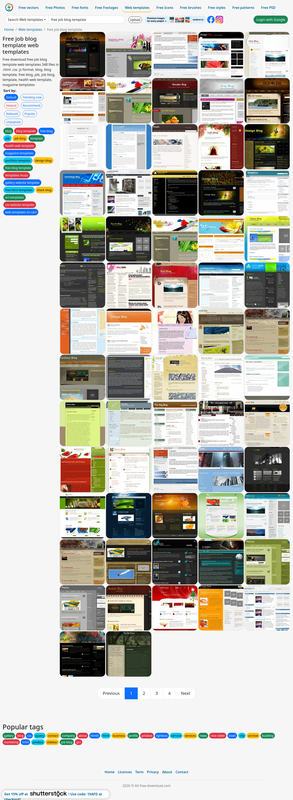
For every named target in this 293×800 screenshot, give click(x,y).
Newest (11, 105)
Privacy (153, 772)
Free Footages (106, 7)
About (167, 772)
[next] (186, 693)
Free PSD (268, 7)
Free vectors (29, 7)
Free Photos (55, 7)
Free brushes (190, 7)
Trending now (32, 97)
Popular (29, 114)
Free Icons (164, 7)
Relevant (12, 114)
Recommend (31, 105)
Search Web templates (25, 19)
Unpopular (13, 122)
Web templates (137, 7)
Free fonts (80, 7)
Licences (125, 772)
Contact (182, 772)
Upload (135, 20)
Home (9, 29)
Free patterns (243, 7)
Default (11, 97)
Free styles (216, 7)
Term (139, 772)
